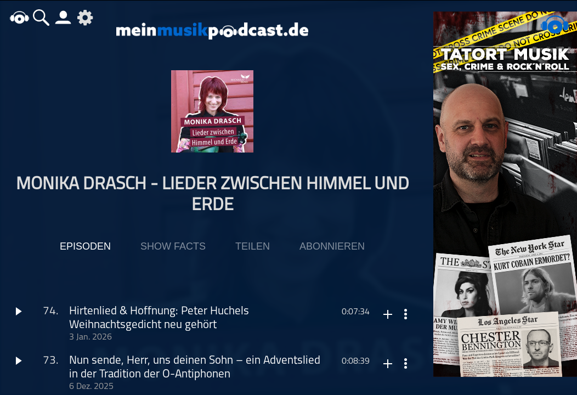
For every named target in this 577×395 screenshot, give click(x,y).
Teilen (252, 246)
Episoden (85, 246)
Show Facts (173, 246)
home (19, 17)
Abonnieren (332, 246)
